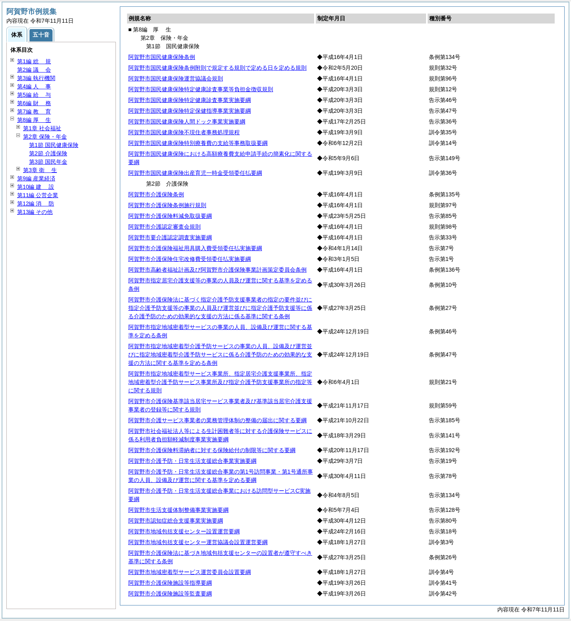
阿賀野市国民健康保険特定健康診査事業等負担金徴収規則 (200, 89)
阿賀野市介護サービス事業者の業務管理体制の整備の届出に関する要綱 (217, 420)
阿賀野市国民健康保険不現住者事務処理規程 (184, 132)
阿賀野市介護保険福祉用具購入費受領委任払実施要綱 (195, 248)
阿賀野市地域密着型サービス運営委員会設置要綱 (189, 572)
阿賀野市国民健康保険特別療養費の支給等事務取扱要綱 (198, 143)
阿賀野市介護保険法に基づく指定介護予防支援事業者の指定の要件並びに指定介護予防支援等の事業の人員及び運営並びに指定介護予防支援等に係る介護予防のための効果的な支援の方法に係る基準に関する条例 (220, 307)
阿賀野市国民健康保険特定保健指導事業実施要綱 (189, 111)
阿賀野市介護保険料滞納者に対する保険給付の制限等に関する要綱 (211, 450)
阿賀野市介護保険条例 (156, 194)
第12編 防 (35, 203)
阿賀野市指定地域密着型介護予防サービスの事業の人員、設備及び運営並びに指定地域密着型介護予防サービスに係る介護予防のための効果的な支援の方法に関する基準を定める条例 (220, 354)
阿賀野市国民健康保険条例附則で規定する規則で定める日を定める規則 (217, 68)
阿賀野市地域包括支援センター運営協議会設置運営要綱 (198, 542)
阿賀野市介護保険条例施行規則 (167, 205)
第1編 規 (34, 61)
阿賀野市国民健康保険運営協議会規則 (175, 78)
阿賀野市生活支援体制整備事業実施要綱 (178, 510)
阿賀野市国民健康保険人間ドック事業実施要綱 (186, 121)
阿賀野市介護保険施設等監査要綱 (170, 593)
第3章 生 (40, 170)
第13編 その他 (35, 212)
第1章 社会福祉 (42, 128)
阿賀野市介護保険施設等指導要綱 (170, 583)
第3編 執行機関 (36, 78)
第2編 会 (34, 70)
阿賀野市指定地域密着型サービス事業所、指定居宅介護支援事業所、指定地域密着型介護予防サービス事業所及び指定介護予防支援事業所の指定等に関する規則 (220, 382)
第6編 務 (34, 103)
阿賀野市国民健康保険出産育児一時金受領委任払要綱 (195, 173)
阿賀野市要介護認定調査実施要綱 (170, 237)
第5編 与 (34, 95)
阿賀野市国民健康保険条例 (161, 57)
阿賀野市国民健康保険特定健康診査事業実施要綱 (189, 100)
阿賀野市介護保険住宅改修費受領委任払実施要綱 (189, 259)
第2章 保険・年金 (45, 136)
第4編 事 (34, 86)
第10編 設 (35, 187)
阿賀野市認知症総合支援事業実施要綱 (175, 520)
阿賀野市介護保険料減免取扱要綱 (170, 216)
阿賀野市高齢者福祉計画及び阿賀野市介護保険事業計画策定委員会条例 (217, 269)
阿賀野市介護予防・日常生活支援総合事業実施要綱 (192, 461)
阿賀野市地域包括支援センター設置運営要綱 (184, 531)
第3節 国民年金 (48, 162)
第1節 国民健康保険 (53, 145)
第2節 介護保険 (48, 153)
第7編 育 (34, 111)
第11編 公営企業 (37, 195)
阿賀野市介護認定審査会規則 (164, 226)
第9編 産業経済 (36, 178)
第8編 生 (34, 120)
